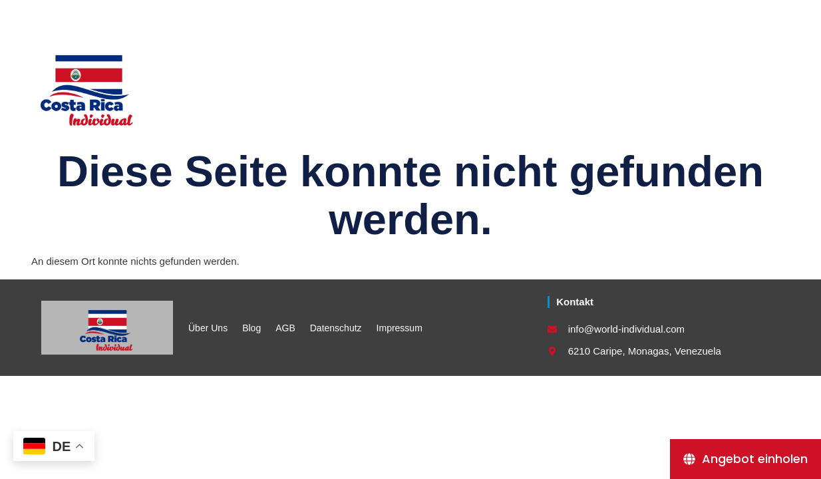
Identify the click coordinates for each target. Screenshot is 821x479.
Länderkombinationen (434, 84)
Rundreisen (305, 84)
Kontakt (667, 84)
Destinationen (572, 84)
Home (228, 84)
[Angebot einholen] (745, 459)
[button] (774, 14)
